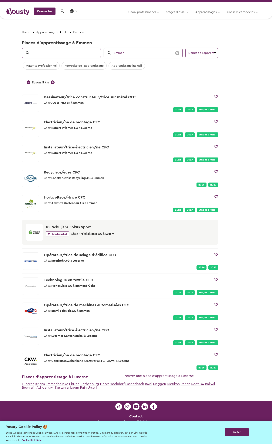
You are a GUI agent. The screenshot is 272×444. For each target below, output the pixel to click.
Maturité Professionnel (41, 65)
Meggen (159, 384)
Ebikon (74, 384)
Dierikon (173, 384)
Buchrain (28, 387)
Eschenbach (134, 384)
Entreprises (257, 4)
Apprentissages (159, 16)
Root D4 (197, 384)
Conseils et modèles (194, 16)
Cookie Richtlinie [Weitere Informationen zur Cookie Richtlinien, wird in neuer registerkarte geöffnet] (32, 440)
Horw (104, 384)
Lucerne (28, 384)
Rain (83, 387)
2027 (190, 109)
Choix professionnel (95, 16)
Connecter (233, 16)
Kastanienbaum (67, 387)
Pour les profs (233, 4)
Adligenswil (45, 387)
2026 (178, 109)
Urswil (92, 387)
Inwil (148, 384)
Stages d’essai (129, 16)
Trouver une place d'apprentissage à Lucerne (158, 376)
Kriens (40, 384)
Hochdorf (117, 384)
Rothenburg (89, 384)
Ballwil (210, 384)
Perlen (185, 384)
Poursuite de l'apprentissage (84, 65)
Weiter (237, 432)
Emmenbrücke (57, 384)
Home (26, 32)
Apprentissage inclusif (127, 65)
